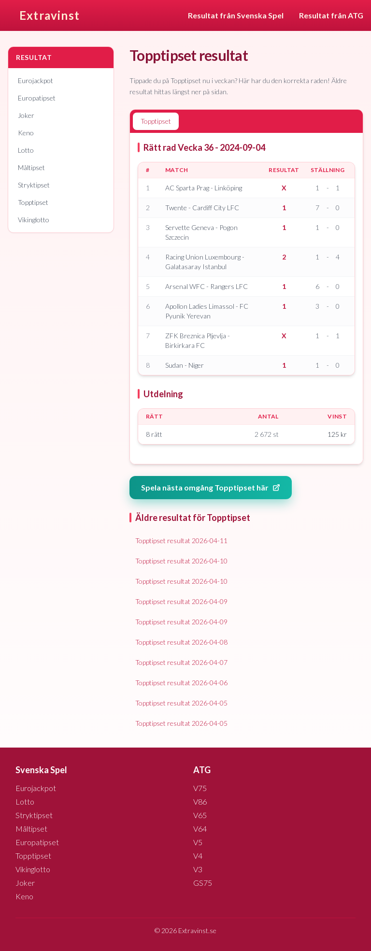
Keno (26, 133)
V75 (200, 787)
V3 (197, 869)
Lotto (26, 150)
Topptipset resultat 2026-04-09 (181, 601)
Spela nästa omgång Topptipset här (210, 487)
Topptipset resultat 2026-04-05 (181, 703)
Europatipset (37, 98)
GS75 (202, 882)
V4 (197, 855)
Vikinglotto (33, 220)
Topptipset (33, 202)
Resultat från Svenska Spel (236, 15)
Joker (26, 115)
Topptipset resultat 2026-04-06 (181, 682)
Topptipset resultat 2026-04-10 (181, 561)
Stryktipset (34, 185)
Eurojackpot (35, 80)
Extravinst (49, 15)
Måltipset (31, 167)
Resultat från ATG (331, 15)
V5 (197, 842)
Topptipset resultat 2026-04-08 (181, 642)
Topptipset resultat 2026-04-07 (181, 662)
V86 (200, 801)
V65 (200, 815)
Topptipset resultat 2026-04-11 (181, 540)
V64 (200, 828)
